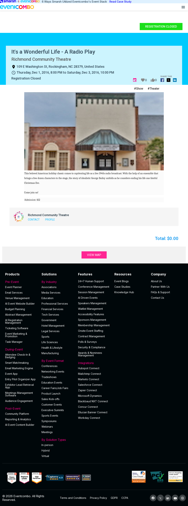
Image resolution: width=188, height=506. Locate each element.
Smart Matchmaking (17, 362)
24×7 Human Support (91, 281)
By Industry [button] (57, 282)
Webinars (47, 426)
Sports (45, 336)
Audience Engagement (19, 400)
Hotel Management (52, 325)
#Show (138, 88)
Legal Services (50, 331)
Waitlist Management (90, 308)
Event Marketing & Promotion (16, 335)
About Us (156, 281)
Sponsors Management (92, 319)
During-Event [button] (21, 349)
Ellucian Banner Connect (92, 412)
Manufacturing (50, 353)
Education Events (51, 382)
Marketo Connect (88, 379)
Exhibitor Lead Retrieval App (19, 386)
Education (47, 298)
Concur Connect (88, 406)
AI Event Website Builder (20, 303)
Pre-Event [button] (21, 282)
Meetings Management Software (19, 394)
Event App (11, 373)
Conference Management (93, 286)
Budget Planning (15, 309)
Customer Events (51, 404)
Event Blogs (121, 281)
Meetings (47, 432)
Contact (34, 219)
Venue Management (17, 298)
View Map (94, 255)
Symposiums (49, 421)
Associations (49, 287)
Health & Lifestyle (51, 347)
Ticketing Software (16, 328)
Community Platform (17, 413)
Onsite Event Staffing (90, 330)
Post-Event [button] (21, 408)
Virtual (45, 456)
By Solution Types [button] (57, 440)
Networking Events (52, 371)
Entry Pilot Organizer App (20, 379)
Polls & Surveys (87, 341)
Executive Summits (52, 410)
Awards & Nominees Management (90, 354)
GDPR (114, 497)
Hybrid (45, 450)
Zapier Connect (87, 390)
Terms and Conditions (73, 497)
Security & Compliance (91, 347)
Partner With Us (160, 286)
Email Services (14, 292)
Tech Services (50, 314)
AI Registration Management (13, 321)
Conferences (49, 366)
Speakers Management (92, 303)
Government (48, 320)
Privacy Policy (98, 497)
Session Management (91, 292)
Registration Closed (161, 26)
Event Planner (13, 287)
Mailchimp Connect (89, 373)
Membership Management (94, 325)
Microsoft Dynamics (90, 395)
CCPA (124, 497)
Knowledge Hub (124, 292)
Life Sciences (49, 342)
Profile (50, 219)
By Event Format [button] (57, 361)
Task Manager (14, 341)
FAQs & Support (160, 292)
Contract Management (91, 336)
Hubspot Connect (88, 368)
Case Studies (122, 286)
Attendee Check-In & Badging (17, 356)
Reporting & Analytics (18, 419)
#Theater (153, 88)
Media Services (50, 292)
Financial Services (52, 309)
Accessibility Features (91, 314)
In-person (47, 445)
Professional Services (54, 303)
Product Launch (50, 393)
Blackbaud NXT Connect (93, 401)
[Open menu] (183, 7)
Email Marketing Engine (19, 368)
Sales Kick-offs (50, 399)
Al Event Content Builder (19, 424)
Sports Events (49, 415)
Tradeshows (49, 377)
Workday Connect (89, 417)
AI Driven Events (88, 297)
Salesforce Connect (90, 384)
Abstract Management (18, 314)
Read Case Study (120, 1)
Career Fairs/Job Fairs (54, 388)
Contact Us (157, 297)
